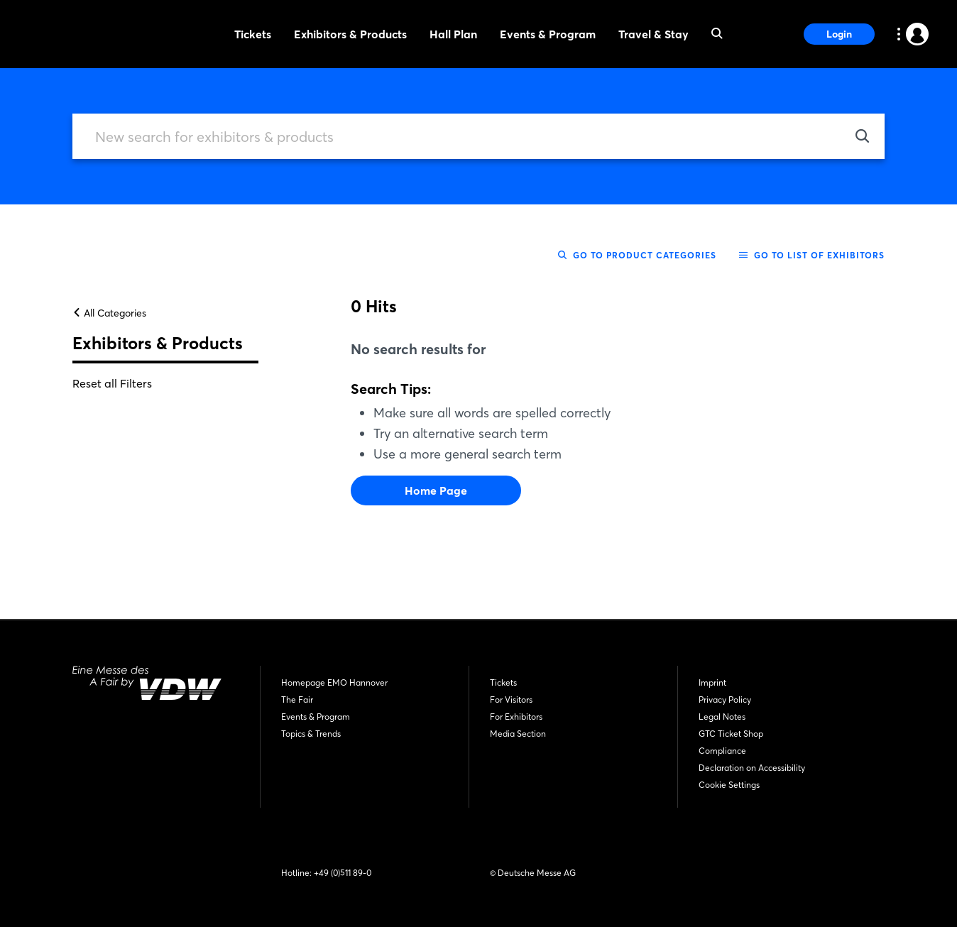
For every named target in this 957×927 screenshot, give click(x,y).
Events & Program (315, 716)
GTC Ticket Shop (731, 733)
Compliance (722, 750)
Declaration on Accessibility (752, 767)
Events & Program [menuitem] (548, 34)
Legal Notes (722, 716)
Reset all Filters (112, 383)
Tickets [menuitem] (252, 34)
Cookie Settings (729, 784)
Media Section (518, 733)
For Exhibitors (516, 716)
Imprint (712, 682)
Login (839, 34)
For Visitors (511, 699)
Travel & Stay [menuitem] (653, 34)
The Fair (297, 699)
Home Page (436, 490)
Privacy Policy (725, 699)
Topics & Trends (311, 733)
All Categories (109, 313)
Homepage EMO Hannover (334, 682)
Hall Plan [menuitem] (453, 34)
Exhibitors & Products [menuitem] (350, 34)
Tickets (503, 682)
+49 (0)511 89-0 (342, 872)
